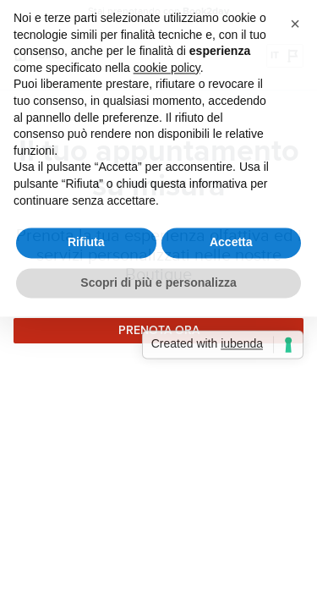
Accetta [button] (231, 233)
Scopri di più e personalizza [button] (158, 274)
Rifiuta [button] (86, 233)
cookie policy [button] (167, 59)
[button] (295, 15)
